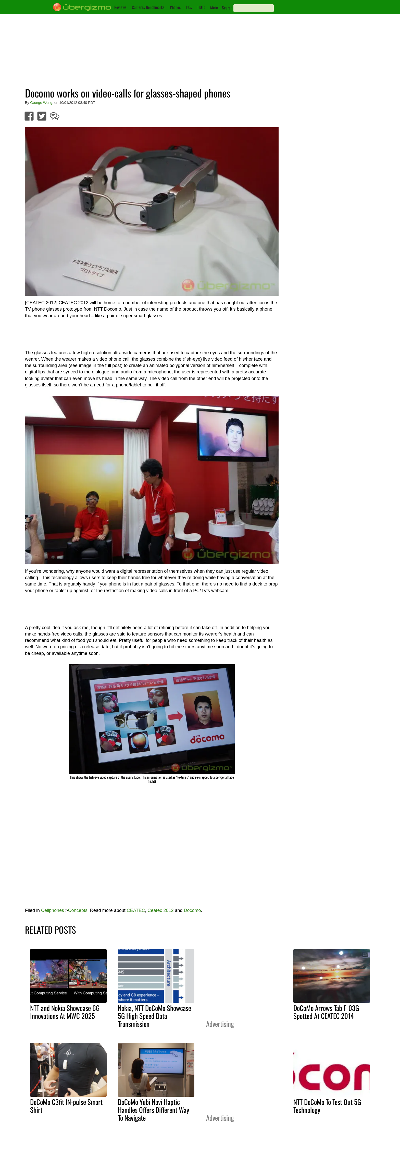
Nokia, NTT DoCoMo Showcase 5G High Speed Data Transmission (154, 1016)
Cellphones (52, 910)
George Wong (41, 103)
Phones (175, 7)
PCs (189, 7)
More (214, 7)
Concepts (78, 910)
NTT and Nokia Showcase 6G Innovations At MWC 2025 (64, 1012)
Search (227, 8)
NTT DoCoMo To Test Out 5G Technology (327, 1106)
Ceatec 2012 (160, 910)
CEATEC (136, 910)
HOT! (201, 7)
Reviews (120, 7)
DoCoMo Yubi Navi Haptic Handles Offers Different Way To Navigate (153, 1110)
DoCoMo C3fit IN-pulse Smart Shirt (66, 1106)
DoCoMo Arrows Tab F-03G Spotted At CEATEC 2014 (326, 1012)
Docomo (192, 910)
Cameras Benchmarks (148, 7)
